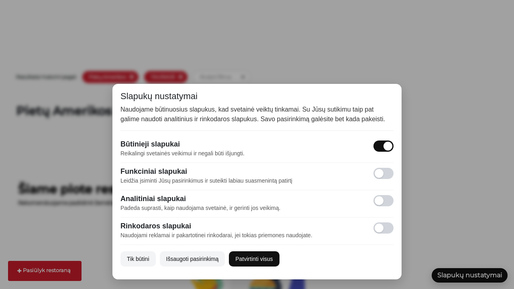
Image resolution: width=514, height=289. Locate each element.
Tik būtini (138, 259)
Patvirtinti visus (254, 259)
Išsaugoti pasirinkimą (192, 259)
